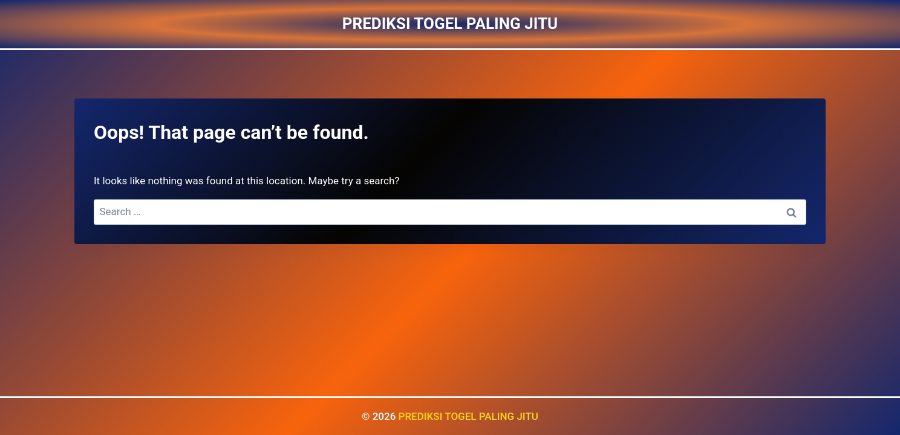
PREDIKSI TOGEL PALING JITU (468, 416)
